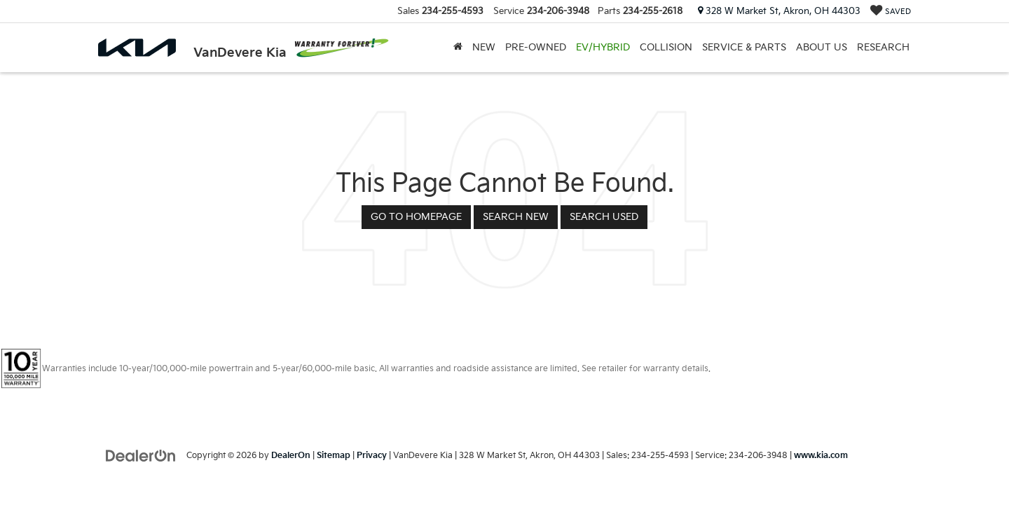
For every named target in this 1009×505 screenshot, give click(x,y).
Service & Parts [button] (744, 47)
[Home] (457, 47)
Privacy (372, 455)
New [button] (483, 47)
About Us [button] (821, 47)
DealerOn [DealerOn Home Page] (290, 455)
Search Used (604, 217)
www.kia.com (821, 455)
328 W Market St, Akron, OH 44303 (779, 11)
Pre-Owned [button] (535, 47)
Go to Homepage (416, 217)
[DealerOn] (141, 455)
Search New (516, 217)
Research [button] (883, 47)
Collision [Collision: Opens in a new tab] (666, 47)
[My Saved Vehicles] (890, 11)
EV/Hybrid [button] (603, 47)
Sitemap (333, 455)
